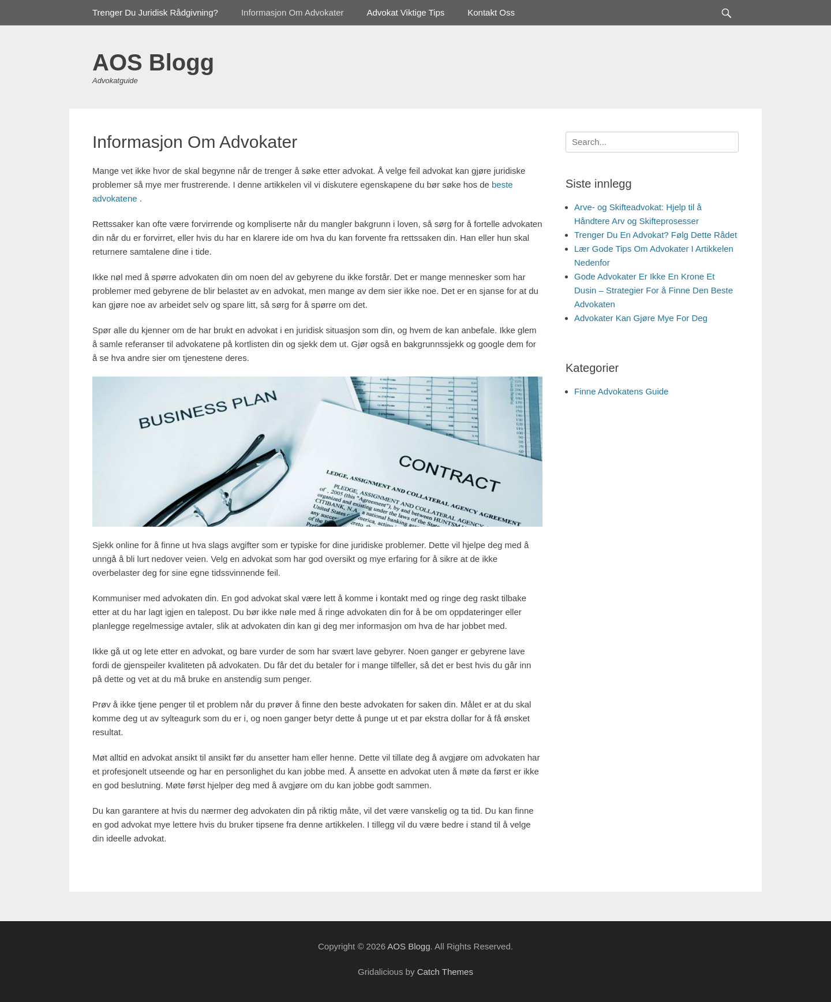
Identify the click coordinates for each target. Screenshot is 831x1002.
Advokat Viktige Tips (405, 12)
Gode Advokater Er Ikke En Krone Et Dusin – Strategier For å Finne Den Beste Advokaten (653, 290)
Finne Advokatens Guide (621, 391)
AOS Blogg (153, 62)
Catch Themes (445, 972)
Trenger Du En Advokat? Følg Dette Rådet (655, 235)
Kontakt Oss (491, 12)
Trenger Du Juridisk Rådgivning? (155, 12)
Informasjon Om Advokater (292, 12)
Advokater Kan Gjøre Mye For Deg (641, 318)
